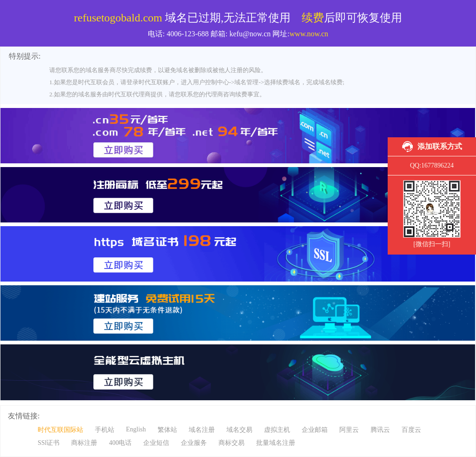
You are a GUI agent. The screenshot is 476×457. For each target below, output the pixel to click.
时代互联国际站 (60, 429)
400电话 (120, 442)
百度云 (411, 429)
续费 (313, 18)
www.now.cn (309, 34)
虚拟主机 (277, 429)
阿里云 (349, 429)
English (136, 429)
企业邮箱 (315, 429)
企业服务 (194, 442)
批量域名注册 (275, 442)
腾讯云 (380, 429)
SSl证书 (49, 442)
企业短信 (156, 442)
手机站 (104, 429)
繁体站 (167, 429)
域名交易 (239, 429)
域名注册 (202, 429)
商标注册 (84, 442)
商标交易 (231, 442)
